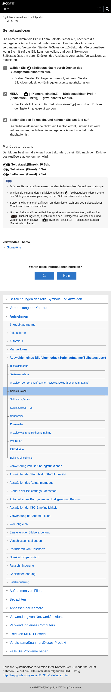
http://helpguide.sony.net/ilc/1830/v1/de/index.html (36, 675)
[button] (107, 9)
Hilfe (6, 9)
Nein (66, 275)
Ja (44, 275)
